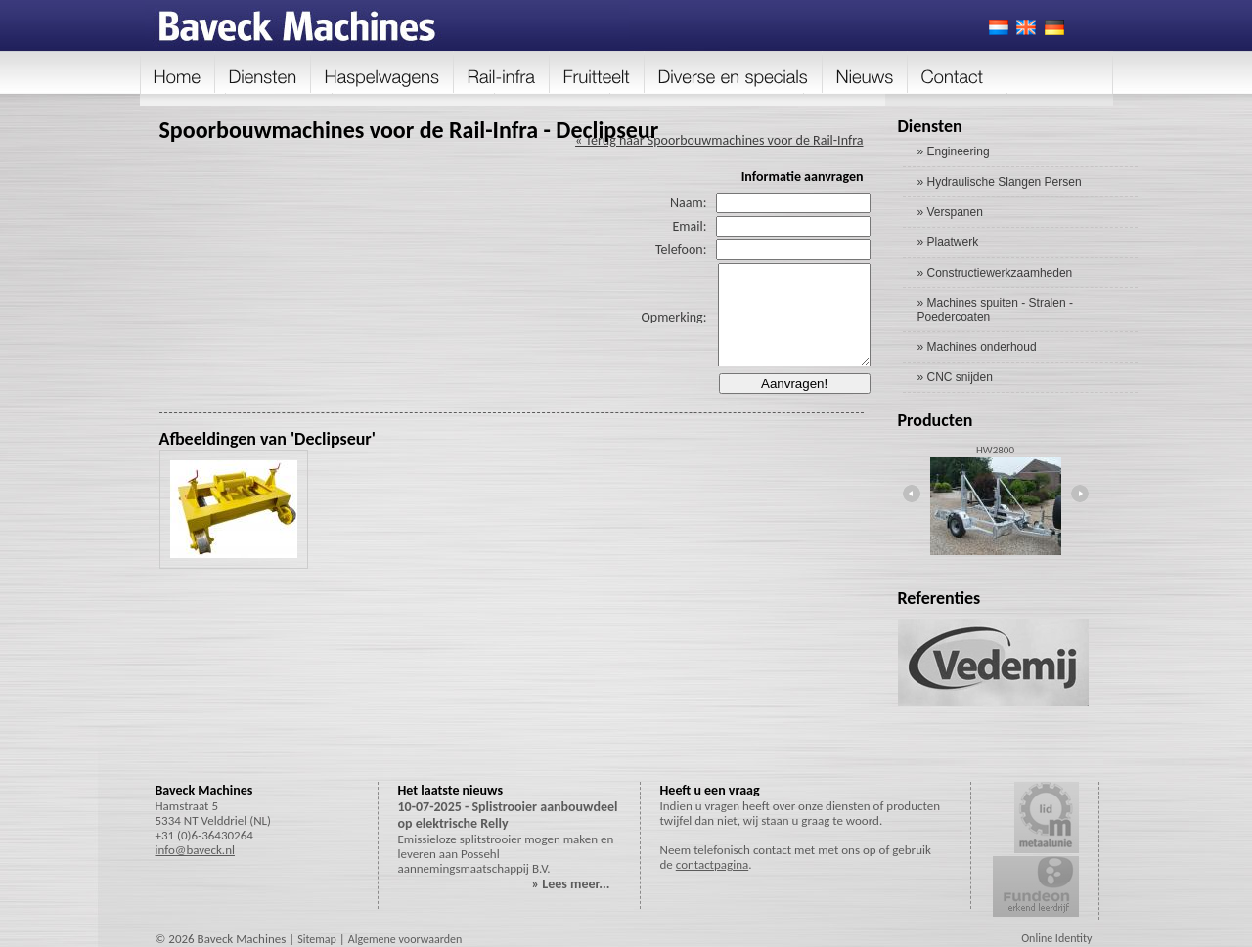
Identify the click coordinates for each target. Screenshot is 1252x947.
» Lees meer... (571, 884)
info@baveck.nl (195, 849)
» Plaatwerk (948, 242)
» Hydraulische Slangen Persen (999, 182)
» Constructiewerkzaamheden (995, 273)
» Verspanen (950, 212)
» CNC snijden (955, 377)
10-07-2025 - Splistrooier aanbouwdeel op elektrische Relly (508, 815)
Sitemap (316, 939)
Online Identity (1056, 938)
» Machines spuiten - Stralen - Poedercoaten (995, 309)
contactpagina (712, 864)
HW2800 (995, 450)
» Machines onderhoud (977, 347)
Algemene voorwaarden (405, 939)
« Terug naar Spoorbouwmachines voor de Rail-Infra (719, 140)
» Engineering (953, 151)
